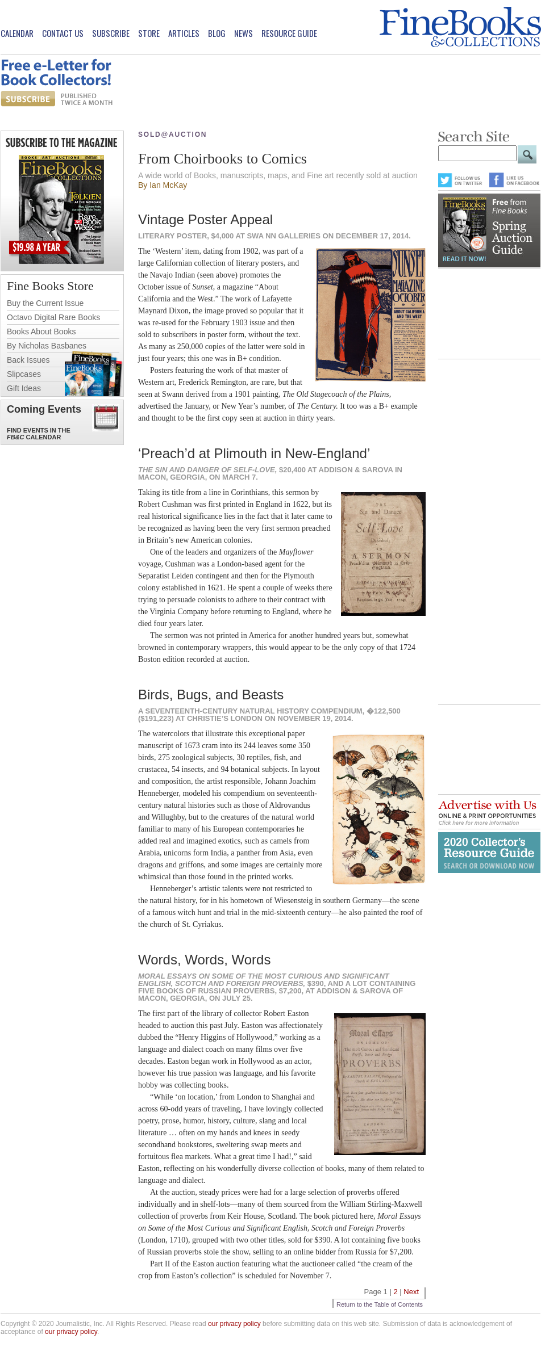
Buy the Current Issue (45, 303)
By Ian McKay (162, 185)
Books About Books (41, 331)
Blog (217, 33)
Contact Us (63, 33)
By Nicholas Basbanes (46, 345)
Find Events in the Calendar (38, 433)
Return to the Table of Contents (379, 1304)
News (243, 33)
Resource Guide (289, 33)
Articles (183, 33)
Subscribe (111, 33)
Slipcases (24, 374)
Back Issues (28, 359)
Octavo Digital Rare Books (53, 317)
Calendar (17, 33)
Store (149, 33)
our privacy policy (234, 1324)
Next (411, 1291)
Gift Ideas (24, 388)
